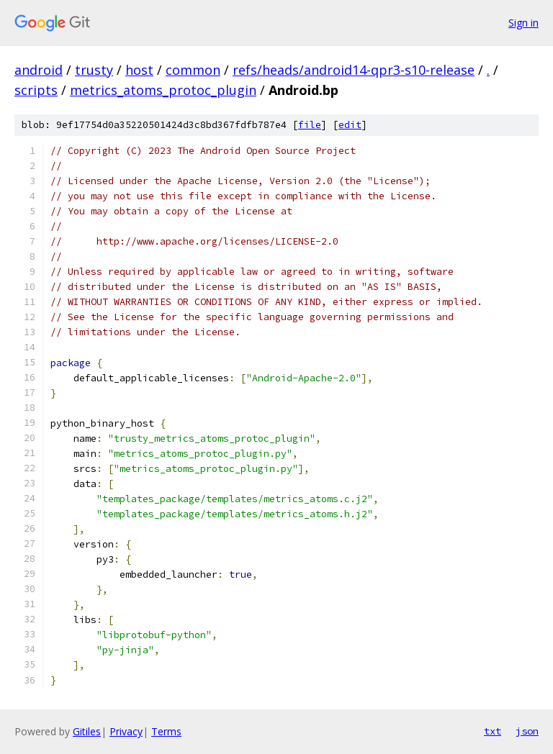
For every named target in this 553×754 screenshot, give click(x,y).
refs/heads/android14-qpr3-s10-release (354, 69)
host (139, 69)
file (309, 125)
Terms (166, 731)
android (38, 69)
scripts (36, 90)
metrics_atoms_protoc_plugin (163, 90)
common (193, 69)
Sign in (523, 22)
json (527, 731)
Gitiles (87, 731)
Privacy (126, 731)
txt (492, 731)
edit (349, 125)
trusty (94, 69)
